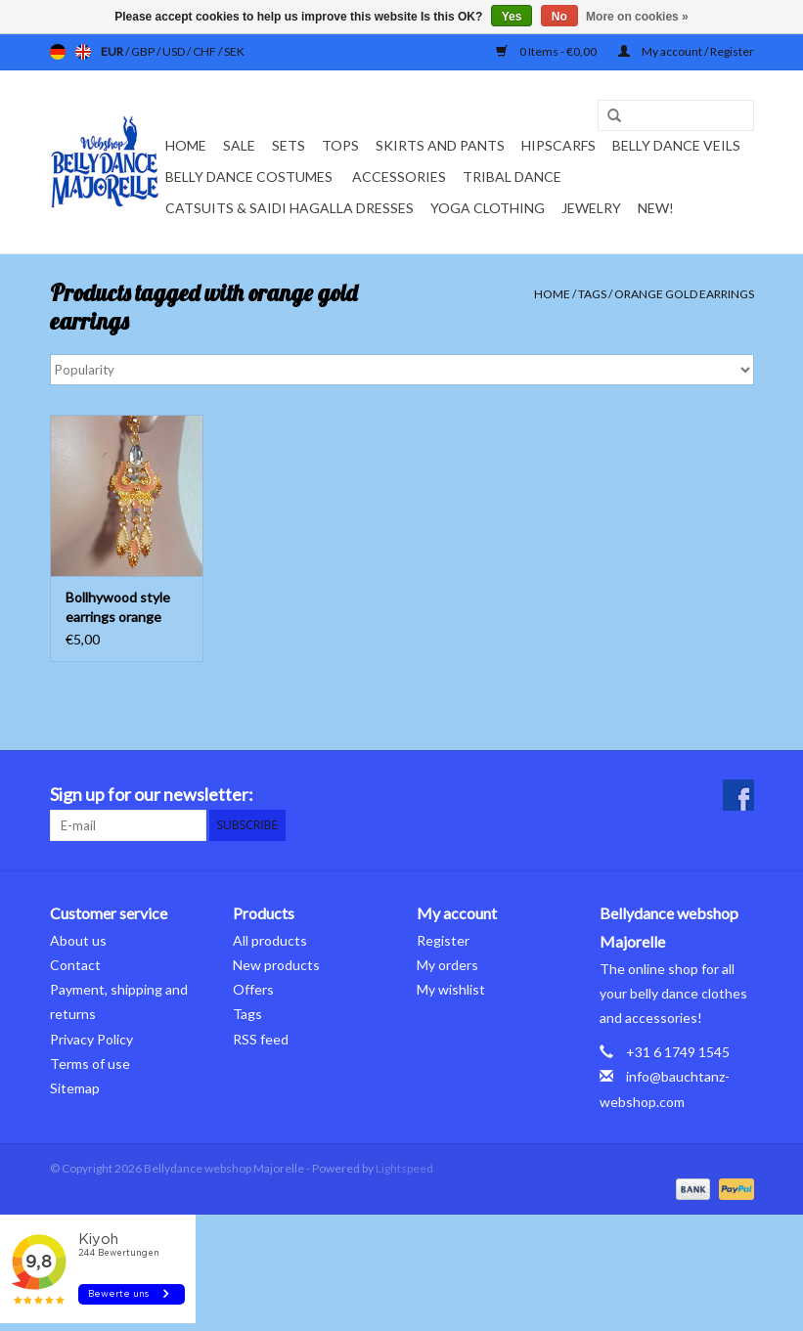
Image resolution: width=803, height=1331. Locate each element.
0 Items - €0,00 (547, 51)
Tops (340, 145)
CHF (205, 51)
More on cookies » (637, 16)
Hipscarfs (558, 145)
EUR (113, 51)
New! (656, 208)
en (83, 52)
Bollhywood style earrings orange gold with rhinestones (118, 608)
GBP (143, 51)
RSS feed (261, 1039)
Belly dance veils (676, 145)
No (559, 16)
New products (276, 964)
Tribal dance (512, 176)
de (58, 52)
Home (185, 145)
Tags (592, 294)
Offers (253, 989)
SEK (234, 51)
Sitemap (75, 1088)
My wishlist (451, 989)
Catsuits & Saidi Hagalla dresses (289, 208)
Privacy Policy (91, 1039)
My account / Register (686, 51)
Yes (512, 16)
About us (78, 940)
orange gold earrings (684, 294)
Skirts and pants (440, 145)
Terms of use (90, 1063)
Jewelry (591, 208)
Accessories (399, 176)
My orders (447, 964)
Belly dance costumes (250, 176)
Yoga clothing (487, 208)
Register (443, 940)
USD (174, 51)
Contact (75, 964)
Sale (239, 145)
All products (270, 940)
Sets (288, 145)
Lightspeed (404, 1168)
